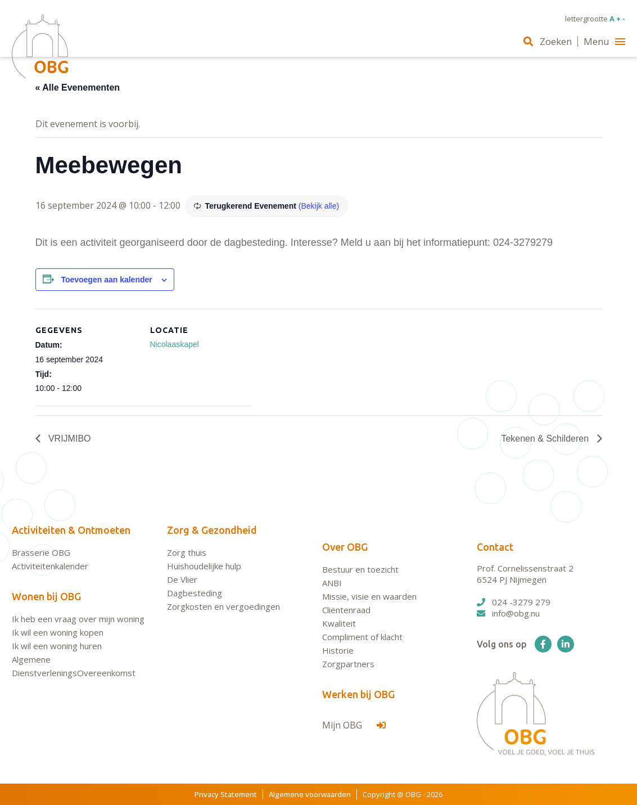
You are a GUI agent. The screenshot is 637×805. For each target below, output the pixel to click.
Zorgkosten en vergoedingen (223, 606)
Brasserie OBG (41, 552)
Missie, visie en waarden (369, 596)
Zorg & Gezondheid (212, 530)
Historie (338, 650)
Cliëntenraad (346, 609)
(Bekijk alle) (319, 205)
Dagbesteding (194, 593)
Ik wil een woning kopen (57, 632)
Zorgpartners (348, 663)
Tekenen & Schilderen (546, 438)
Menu (604, 41)
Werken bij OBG (358, 694)
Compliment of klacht (362, 636)
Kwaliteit (339, 623)
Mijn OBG (354, 725)
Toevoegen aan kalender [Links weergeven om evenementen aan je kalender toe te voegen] (106, 279)
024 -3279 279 (513, 602)
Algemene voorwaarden (310, 794)
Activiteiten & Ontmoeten (71, 530)
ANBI (332, 582)
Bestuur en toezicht (360, 569)
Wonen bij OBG (46, 596)
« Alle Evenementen (77, 87)
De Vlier (182, 579)
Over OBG (345, 546)
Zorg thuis (186, 552)
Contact (495, 546)
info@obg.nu (508, 613)
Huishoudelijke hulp (204, 566)
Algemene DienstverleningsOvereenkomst (73, 666)
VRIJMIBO (68, 438)
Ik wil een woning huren (57, 645)
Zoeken (547, 41)
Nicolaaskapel (174, 344)
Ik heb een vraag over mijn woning (78, 618)
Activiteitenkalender (50, 566)
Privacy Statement (226, 794)
